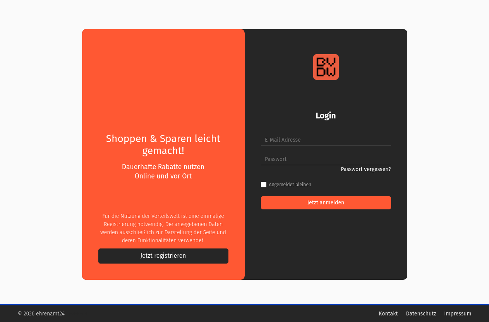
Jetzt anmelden (326, 202)
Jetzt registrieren (163, 255)
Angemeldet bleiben (290, 184)
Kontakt (388, 313)
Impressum (457, 313)
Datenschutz (421, 313)
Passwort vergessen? (366, 169)
